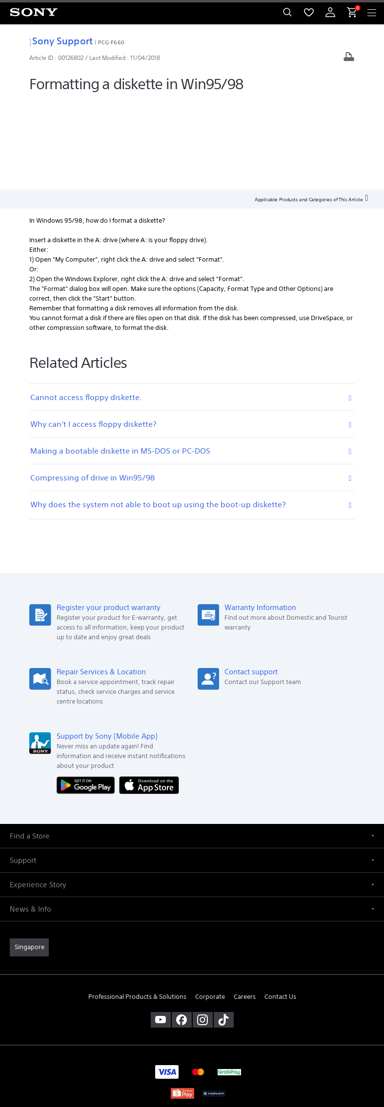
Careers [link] (245, 907)
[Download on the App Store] (149, 695)
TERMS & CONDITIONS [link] (192, 1038)
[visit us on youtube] (161, 930)
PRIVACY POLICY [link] (192, 1050)
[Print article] (349, 58)
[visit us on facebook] (182, 930)
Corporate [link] (210, 907)
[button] (192, 747)
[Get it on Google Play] (88, 695)
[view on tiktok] (224, 930)
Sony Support (60, 40)
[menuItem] (309, 12)
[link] (29, 858)
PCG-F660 (111, 42)
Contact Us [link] (280, 907)
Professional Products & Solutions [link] (137, 907)
